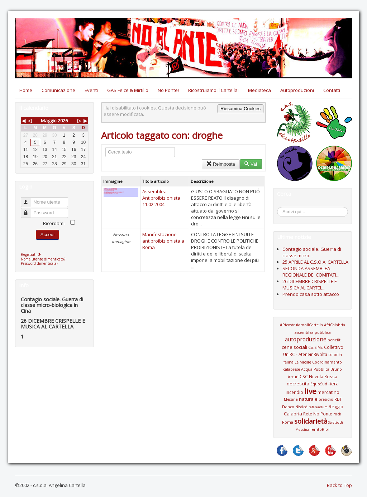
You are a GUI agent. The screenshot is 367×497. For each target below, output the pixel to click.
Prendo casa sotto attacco (310, 294)
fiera (333, 383)
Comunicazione (58, 90)
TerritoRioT (320, 429)
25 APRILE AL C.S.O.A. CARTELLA (315, 262)
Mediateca (259, 90)
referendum (318, 407)
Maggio (49, 120)
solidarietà (310, 421)
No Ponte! (168, 90)
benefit (334, 339)
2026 (63, 120)
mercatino (328, 392)
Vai (250, 164)
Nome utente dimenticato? (43, 259)
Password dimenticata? (39, 263)
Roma (287, 422)
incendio (294, 392)
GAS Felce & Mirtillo (127, 90)
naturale (308, 399)
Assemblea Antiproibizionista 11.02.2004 (161, 198)
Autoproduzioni (297, 90)
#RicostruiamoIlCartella (301, 324)
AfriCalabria (334, 324)
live (310, 391)
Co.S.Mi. (315, 347)
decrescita (298, 383)
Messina (291, 399)
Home (25, 90)
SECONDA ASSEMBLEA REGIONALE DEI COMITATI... (310, 271)
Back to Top (339, 485)
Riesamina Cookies (240, 108)
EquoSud (318, 383)
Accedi (47, 234)
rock (337, 413)
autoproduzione (306, 339)
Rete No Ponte (317, 413)
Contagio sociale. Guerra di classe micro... (311, 252)
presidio (326, 399)
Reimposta (220, 164)
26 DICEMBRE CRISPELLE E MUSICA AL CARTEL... (309, 284)
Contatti (331, 90)
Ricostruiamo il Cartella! (213, 90)
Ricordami (54, 223)
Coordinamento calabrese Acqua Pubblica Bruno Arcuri (312, 369)
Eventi (91, 90)
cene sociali (294, 347)
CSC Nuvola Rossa (318, 376)
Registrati (32, 254)
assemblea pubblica (313, 332)
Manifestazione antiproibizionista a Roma (163, 240)
